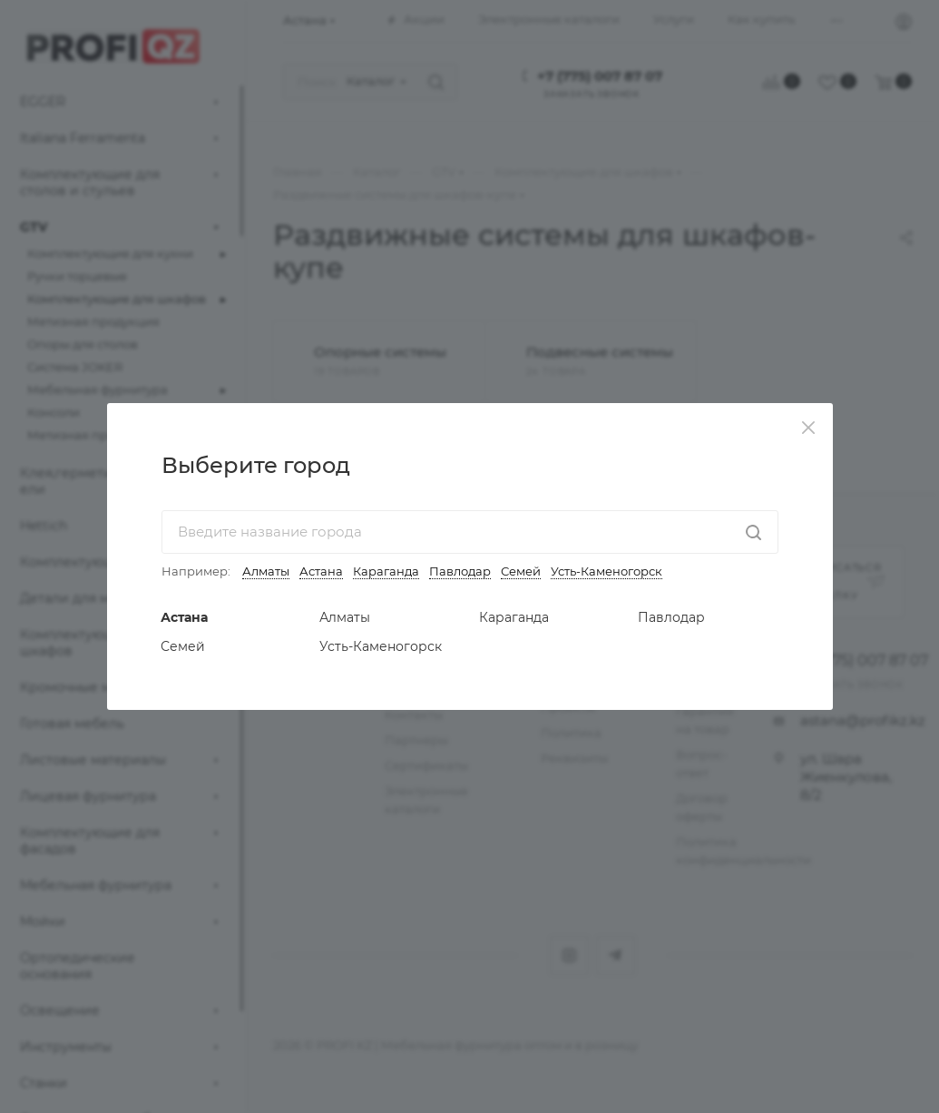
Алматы (265, 571)
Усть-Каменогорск (606, 571)
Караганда (386, 571)
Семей (521, 571)
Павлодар (460, 571)
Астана (321, 571)
